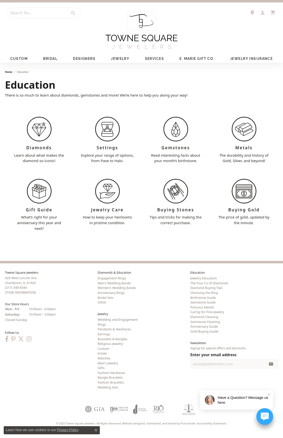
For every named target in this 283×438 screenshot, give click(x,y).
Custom (19, 59)
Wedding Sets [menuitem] (108, 387)
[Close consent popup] (95, 430)
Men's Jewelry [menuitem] (108, 363)
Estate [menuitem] (102, 353)
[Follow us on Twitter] (21, 339)
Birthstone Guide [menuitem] (203, 297)
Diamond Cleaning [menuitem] (204, 317)
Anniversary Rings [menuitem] (111, 292)
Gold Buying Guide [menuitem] (204, 331)
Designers (84, 59)
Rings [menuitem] (102, 324)
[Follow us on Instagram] (29, 339)
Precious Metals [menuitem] (202, 307)
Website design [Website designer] (132, 423)
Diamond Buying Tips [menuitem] (206, 288)
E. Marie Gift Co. (196, 59)
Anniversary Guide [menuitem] (204, 326)
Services (154, 59)
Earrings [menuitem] (104, 334)
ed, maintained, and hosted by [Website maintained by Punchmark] (161, 423)
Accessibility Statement (211, 423)
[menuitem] (95, 409)
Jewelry (120, 59)
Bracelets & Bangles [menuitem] (112, 339)
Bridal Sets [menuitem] (106, 297)
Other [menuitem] (102, 302)
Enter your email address (213, 354)
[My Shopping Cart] (273, 12)
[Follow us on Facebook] (7, 339)
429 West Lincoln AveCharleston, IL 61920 (20, 285)
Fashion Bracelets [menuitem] (111, 382)
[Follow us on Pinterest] (13, 339)
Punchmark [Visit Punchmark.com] (188, 423)
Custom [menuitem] (103, 348)
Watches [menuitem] (104, 358)
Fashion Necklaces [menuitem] (111, 373)
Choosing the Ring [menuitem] (204, 292)
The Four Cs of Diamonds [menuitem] (209, 283)
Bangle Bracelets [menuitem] (110, 377)
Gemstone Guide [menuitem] (203, 302)
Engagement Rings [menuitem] (112, 278)
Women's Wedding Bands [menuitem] (117, 288)
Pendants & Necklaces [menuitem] (114, 329)
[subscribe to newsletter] (271, 363)
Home (8, 72)
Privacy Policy (67, 430)
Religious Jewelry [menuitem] (110, 344)
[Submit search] (73, 13)
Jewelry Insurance (251, 59)
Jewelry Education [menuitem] (203, 278)
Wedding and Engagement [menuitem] (118, 319)
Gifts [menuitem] (101, 368)
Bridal (50, 59)
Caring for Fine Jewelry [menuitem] (207, 312)
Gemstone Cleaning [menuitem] (205, 322)
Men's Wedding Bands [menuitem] (114, 283)
